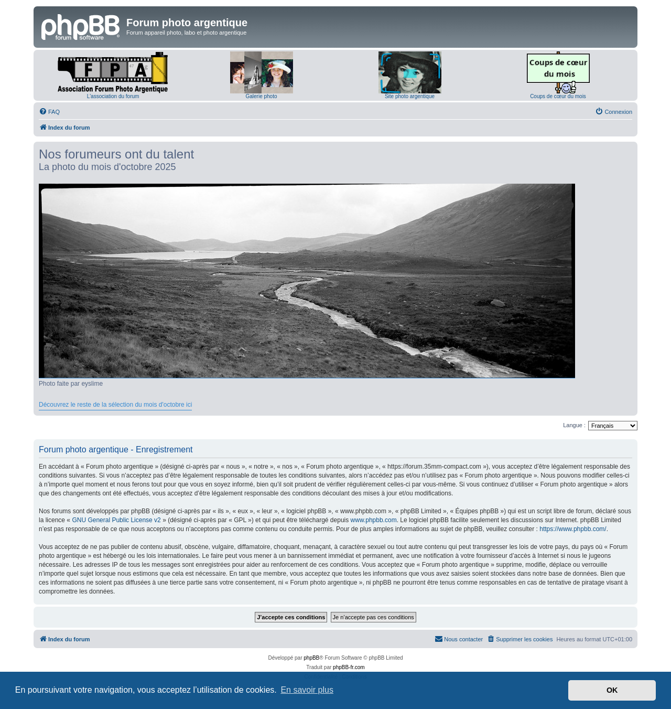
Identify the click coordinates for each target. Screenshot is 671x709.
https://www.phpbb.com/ (572, 529)
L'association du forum (113, 96)
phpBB (311, 658)
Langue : (574, 425)
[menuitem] (49, 111)
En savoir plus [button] (306, 689)
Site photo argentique (410, 96)
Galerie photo (261, 96)
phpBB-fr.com (349, 667)
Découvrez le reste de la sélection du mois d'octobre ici (115, 404)
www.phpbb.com (374, 520)
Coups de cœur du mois (558, 96)
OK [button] (612, 690)
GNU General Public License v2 (116, 520)
